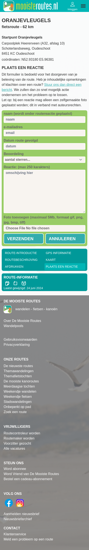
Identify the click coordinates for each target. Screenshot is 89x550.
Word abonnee (15, 469)
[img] (83, 6)
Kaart (51, 259)
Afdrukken (14, 266)
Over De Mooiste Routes (22, 321)
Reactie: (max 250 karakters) (27, 167)
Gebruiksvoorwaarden (20, 339)
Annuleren (62, 238)
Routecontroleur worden (22, 433)
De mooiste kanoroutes (21, 381)
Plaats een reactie (62, 266)
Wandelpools (13, 326)
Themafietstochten (18, 376)
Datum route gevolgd (21, 140)
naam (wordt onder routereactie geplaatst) (38, 113)
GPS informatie (58, 253)
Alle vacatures (14, 448)
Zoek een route (15, 412)
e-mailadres (13, 127)
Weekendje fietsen (18, 396)
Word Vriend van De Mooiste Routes (31, 474)
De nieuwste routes (18, 366)
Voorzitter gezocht (17, 443)
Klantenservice (15, 534)
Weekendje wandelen (20, 391)
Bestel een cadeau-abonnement (28, 479)
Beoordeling (14, 154)
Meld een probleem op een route (28, 539)
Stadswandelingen (18, 402)
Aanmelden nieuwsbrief (21, 514)
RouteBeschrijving (21, 259)
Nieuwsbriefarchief (18, 519)
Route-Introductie (21, 253)
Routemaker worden (19, 438)
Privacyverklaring (17, 344)
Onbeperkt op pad (17, 407)
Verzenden (20, 238)
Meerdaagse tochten (19, 386)
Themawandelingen (19, 371)
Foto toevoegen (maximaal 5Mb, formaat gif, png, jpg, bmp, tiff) (43, 219)
